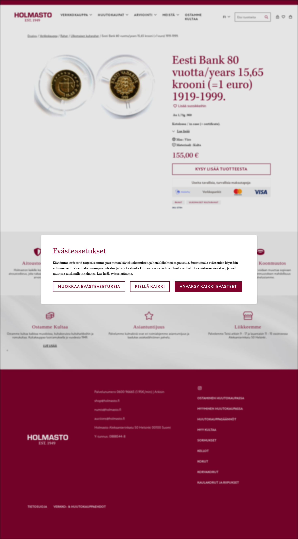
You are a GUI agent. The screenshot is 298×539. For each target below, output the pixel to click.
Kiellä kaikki (150, 286)
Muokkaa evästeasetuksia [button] (89, 286)
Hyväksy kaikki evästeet (208, 286)
